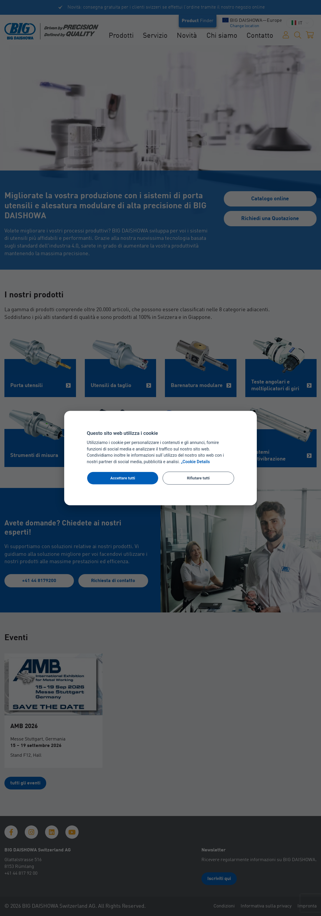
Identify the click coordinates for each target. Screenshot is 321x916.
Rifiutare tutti (198, 478)
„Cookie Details (195, 461)
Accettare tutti (122, 478)
